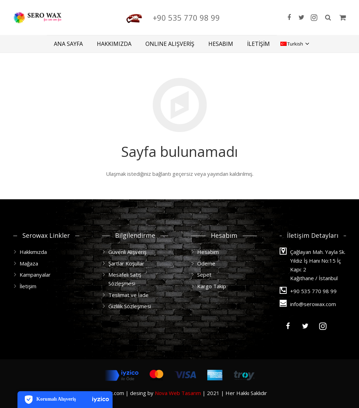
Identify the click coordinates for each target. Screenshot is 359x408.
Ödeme (206, 263)
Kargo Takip (211, 286)
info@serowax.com (313, 303)
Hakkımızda (33, 251)
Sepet (204, 274)
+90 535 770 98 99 (219, 17)
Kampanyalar (35, 274)
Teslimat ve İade (128, 294)
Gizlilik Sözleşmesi (129, 306)
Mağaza (29, 263)
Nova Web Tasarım (178, 392)
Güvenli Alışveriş (127, 251)
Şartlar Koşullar (126, 263)
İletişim (28, 286)
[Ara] (328, 17)
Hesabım (208, 251)
